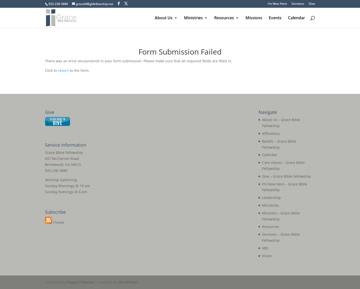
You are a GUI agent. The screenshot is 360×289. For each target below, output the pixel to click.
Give (312, 4)
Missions (254, 18)
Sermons (298, 4)
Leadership (271, 197)
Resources (224, 18)
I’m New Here (277, 4)
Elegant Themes (80, 282)
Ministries (193, 18)
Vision (267, 255)
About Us (163, 18)
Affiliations (271, 133)
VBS (265, 248)
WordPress (127, 282)
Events (275, 18)
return (63, 70)
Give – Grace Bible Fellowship (286, 176)
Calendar (296, 18)
